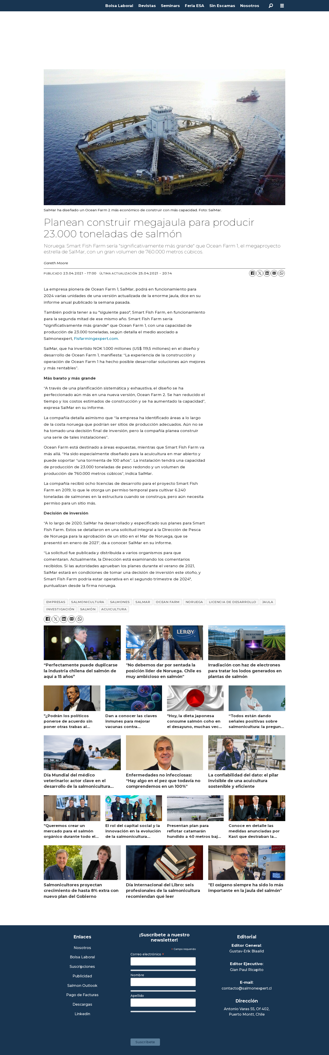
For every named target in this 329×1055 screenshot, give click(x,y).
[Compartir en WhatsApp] (281, 273)
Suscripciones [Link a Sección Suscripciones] (82, 966)
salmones (120, 602)
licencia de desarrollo (232, 602)
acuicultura (113, 609)
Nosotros (249, 5)
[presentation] (165, 1023)
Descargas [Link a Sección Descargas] (82, 1004)
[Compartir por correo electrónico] (274, 273)
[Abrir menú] (282, 5)
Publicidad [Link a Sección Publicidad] (82, 976)
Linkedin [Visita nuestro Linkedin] (82, 1014)
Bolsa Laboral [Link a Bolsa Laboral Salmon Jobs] (82, 957)
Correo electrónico (147, 954)
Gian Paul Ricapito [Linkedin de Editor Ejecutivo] (247, 970)
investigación (60, 609)
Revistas (147, 5)
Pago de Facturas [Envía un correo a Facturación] (82, 995)
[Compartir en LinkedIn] (267, 273)
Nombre (137, 975)
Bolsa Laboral (119, 5)
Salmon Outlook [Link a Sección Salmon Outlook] (82, 985)
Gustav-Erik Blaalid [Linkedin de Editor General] (246, 951)
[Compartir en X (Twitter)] (259, 273)
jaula (267, 602)
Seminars (170, 5)
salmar (142, 602)
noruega (194, 602)
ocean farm (167, 602)
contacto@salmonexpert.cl (247, 988)
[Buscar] (270, 5)
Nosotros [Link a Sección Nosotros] (82, 948)
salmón (87, 609)
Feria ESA (194, 5)
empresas (55, 602)
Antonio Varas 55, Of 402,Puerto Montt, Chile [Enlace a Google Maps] (246, 1012)
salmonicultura (87, 602)
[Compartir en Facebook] (252, 273)
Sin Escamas (222, 5)
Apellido (137, 996)
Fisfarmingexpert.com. (96, 338)
